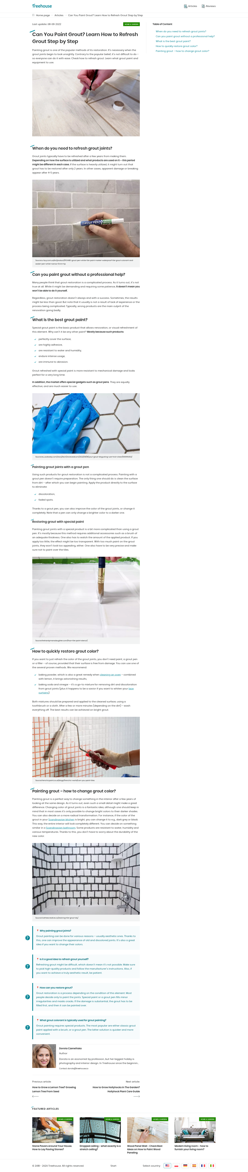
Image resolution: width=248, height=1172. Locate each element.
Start (113, 1166)
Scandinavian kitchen (61, 820)
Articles (59, 15)
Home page (43, 15)
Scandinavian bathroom (60, 828)
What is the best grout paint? (173, 41)
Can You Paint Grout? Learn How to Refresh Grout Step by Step (105, 15)
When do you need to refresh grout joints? (181, 31)
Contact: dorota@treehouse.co (73, 1069)
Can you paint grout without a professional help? (185, 36)
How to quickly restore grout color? (177, 46)
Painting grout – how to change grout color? (182, 51)
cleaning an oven (110, 675)
